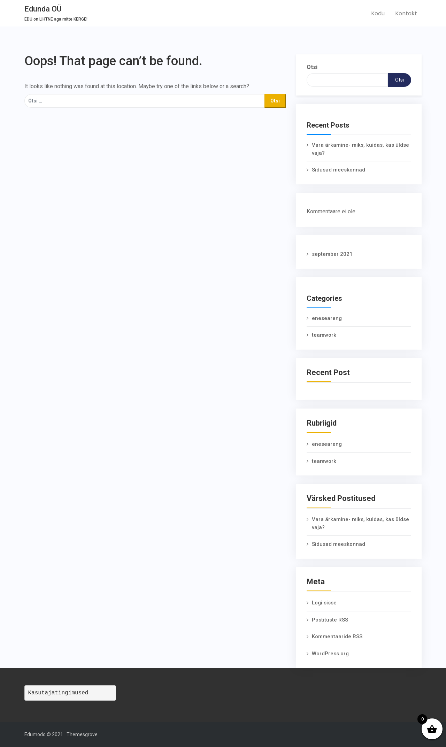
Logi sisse (324, 603)
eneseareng (327, 318)
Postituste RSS (330, 620)
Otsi (312, 67)
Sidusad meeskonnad (338, 170)
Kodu (378, 13)
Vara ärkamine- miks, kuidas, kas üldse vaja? (360, 149)
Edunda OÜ (43, 9)
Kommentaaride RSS (337, 636)
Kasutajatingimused (58, 693)
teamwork (324, 335)
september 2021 (332, 254)
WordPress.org (330, 653)
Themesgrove (82, 734)
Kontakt (406, 13)
